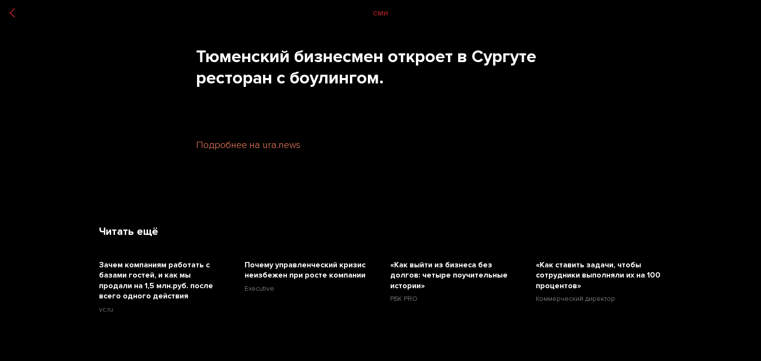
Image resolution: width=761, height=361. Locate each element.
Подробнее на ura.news (248, 145)
